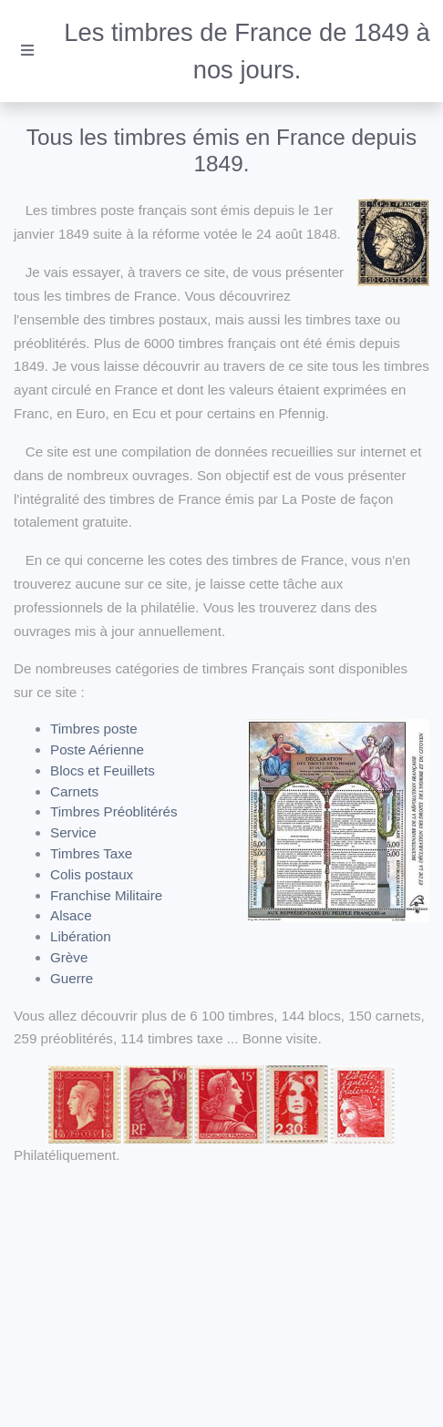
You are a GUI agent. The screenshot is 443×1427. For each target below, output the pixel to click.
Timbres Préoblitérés (114, 811)
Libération (80, 936)
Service (73, 832)
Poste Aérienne (97, 749)
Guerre (71, 978)
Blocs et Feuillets (102, 770)
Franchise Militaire (106, 895)
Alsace (71, 915)
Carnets (74, 791)
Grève (69, 957)
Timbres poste (94, 728)
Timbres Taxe (91, 853)
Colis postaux (91, 874)
